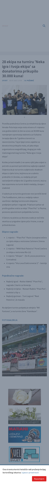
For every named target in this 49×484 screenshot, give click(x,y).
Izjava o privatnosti (30, 472)
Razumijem (39, 478)
